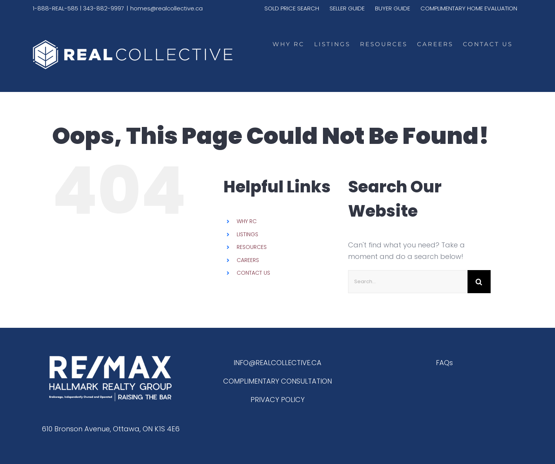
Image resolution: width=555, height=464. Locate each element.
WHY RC (247, 221)
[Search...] (408, 281)
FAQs (444, 362)
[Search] (479, 281)
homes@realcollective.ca (166, 8)
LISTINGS (247, 234)
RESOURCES (252, 247)
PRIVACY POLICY (277, 399)
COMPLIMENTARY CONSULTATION (277, 381)
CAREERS (248, 260)
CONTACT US (253, 273)
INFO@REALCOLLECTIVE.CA (277, 362)
